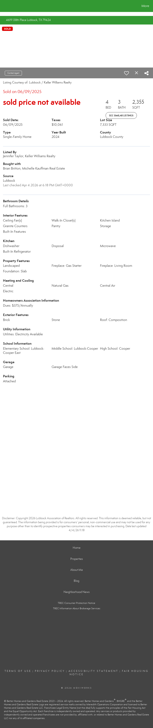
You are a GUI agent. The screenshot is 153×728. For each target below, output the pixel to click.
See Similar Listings (121, 115)
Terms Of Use (18, 671)
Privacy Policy (50, 671)
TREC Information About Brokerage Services (76, 608)
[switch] (126, 73)
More (145, 6)
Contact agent (13, 73)
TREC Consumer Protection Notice (76, 603)
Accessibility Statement (93, 671)
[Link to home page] (4, 6)
